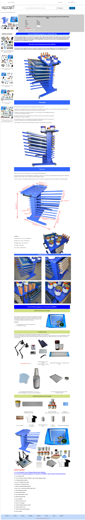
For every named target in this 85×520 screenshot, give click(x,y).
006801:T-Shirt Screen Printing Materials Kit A (7, 69)
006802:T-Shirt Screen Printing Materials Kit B (7, 86)
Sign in (9, 2)
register (13, 2)
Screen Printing (3, 12)
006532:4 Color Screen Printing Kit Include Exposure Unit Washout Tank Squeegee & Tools (7, 120)
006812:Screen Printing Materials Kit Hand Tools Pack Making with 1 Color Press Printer (7, 51)
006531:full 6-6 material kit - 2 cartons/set (7, 103)
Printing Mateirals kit (11, 12)
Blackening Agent (35, 391)
